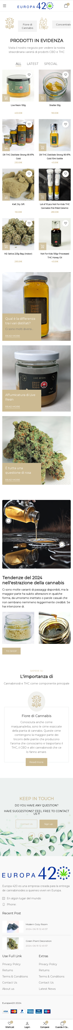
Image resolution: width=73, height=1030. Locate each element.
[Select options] (6, 98)
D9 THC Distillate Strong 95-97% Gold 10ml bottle (54, 157)
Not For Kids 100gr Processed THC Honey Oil (54, 256)
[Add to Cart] (42, 147)
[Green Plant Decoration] (12, 943)
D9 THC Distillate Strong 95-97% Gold (18, 157)
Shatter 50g (55, 105)
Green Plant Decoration (39, 941)
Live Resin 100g (18, 105)
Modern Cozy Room (37, 924)
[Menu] (4, 5)
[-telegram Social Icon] (41, 835)
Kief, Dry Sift (18, 204)
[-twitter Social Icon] (32, 835)
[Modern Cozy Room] (12, 927)
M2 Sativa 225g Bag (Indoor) (18, 254)
